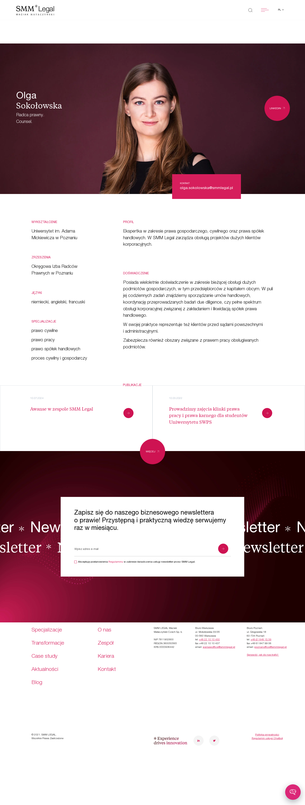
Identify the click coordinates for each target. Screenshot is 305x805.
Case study (44, 632)
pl (279, 10)
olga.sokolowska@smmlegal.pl (206, 188)
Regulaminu (115, 562)
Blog (36, 659)
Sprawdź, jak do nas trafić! (263, 631)
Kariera (106, 632)
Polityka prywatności (267, 711)
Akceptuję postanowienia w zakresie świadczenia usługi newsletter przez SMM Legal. (136, 562)
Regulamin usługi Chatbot (267, 714)
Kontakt (107, 645)
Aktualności (44, 645)
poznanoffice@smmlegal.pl (270, 623)
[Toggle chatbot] (293, 792)
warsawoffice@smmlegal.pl (219, 623)
